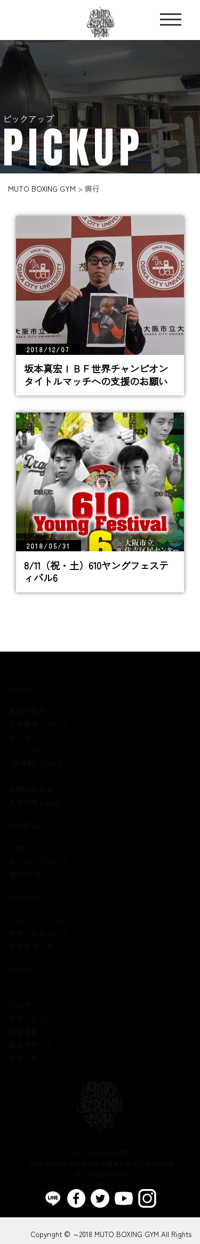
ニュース (23, 992)
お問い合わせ (31, 789)
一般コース (27, 848)
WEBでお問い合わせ (100, 1186)
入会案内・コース (38, 724)
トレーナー (27, 750)
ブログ (20, 1005)
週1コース (25, 874)
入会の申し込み (35, 802)
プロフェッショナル (42, 920)
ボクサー (23, 737)
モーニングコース (38, 861)
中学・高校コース (38, 933)
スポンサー (27, 1057)
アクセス (23, 776)
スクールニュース (38, 1018)
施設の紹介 (27, 711)
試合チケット (31, 1045)
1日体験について (36, 763)
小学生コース (31, 946)
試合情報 (23, 1031)
